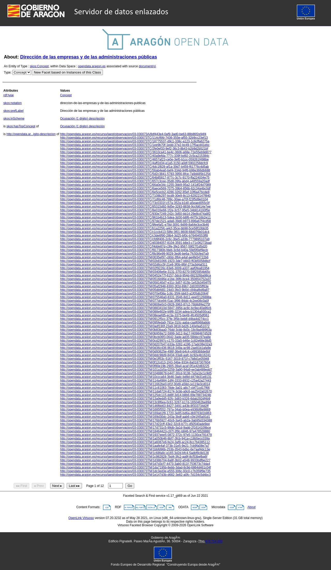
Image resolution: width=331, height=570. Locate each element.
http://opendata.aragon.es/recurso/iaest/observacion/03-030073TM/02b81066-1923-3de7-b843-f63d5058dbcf (135, 261)
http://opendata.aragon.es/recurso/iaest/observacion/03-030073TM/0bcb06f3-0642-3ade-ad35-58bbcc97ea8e (135, 337)
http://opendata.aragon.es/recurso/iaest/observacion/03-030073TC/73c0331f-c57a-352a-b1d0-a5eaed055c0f (134, 203)
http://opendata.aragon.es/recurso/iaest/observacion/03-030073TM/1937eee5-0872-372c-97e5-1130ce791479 (136, 435)
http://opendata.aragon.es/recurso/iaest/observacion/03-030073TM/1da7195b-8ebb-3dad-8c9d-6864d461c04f (135, 467)
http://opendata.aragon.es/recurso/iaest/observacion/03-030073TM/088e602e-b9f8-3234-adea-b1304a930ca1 (135, 311)
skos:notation (12, 103)
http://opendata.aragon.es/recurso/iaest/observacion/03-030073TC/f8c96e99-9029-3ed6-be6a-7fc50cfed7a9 (134, 253)
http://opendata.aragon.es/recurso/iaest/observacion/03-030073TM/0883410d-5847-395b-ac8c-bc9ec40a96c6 (135, 308)
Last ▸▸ (74, 486)
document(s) (147, 66)
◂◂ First (21, 486)
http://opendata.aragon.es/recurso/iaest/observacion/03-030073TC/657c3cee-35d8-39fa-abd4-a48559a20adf (134, 181)
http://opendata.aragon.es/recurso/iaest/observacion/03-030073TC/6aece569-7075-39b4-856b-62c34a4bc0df (135, 188)
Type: (7, 72)
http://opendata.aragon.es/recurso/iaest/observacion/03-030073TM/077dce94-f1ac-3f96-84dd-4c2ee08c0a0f (134, 301)
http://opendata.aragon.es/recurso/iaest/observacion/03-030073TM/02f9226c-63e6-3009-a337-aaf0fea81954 (134, 268)
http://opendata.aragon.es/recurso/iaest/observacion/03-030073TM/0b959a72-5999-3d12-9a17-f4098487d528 (135, 333)
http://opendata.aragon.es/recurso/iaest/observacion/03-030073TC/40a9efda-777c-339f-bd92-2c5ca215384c (134, 156)
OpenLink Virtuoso (81, 518)
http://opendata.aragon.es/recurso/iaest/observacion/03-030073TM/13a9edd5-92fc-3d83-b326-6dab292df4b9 (135, 398)
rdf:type (8, 95)
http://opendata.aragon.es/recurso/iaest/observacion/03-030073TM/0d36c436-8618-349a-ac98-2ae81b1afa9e (135, 348)
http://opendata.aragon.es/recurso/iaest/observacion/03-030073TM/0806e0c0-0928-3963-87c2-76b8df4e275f (135, 304)
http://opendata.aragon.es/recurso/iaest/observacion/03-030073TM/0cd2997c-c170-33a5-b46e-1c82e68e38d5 (135, 340)
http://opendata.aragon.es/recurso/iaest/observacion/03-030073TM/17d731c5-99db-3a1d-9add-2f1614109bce (135, 427)
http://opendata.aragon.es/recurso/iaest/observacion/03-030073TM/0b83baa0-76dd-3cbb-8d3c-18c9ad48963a (136, 330)
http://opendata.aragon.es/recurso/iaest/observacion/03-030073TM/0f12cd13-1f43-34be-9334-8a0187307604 (135, 362)
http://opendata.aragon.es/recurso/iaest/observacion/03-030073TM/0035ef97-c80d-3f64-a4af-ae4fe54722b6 (134, 257)
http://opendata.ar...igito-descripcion (31, 134)
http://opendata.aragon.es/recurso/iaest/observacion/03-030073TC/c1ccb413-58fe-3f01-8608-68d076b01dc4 (134, 232)
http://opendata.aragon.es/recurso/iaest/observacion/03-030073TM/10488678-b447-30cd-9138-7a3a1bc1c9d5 (136, 373)
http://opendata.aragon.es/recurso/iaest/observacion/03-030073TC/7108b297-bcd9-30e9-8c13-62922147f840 (135, 196)
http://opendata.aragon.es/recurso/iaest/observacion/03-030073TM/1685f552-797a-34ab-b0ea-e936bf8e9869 (135, 409)
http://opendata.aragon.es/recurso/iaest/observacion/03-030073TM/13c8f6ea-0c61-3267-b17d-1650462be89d (135, 402)
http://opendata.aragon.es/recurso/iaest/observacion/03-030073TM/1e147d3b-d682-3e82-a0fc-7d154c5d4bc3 (135, 475)
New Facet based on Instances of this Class (67, 72)
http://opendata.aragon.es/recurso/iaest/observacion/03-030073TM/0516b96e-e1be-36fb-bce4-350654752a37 (135, 279)
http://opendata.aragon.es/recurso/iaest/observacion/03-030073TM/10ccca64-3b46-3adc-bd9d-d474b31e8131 (135, 377)
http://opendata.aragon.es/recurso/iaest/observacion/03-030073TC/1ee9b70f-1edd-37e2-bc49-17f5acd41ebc (134, 145)
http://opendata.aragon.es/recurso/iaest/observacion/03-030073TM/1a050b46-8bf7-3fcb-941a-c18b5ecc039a (134, 438)
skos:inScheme (13, 118)
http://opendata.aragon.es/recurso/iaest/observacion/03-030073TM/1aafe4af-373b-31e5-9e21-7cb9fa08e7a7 (134, 446)
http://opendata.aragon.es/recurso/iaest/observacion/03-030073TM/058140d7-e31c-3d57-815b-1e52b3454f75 (135, 282)
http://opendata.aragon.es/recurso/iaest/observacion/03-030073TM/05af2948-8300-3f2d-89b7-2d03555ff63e (134, 286)
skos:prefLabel (13, 111)
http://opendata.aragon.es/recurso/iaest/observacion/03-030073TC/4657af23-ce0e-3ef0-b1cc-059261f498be (134, 159)
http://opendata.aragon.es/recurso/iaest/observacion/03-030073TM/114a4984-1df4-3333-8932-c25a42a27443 (135, 380)
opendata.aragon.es (92, 66)
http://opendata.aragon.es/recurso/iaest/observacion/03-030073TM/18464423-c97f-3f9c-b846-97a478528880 (135, 431)
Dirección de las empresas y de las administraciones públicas (88, 57)
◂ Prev (39, 486)
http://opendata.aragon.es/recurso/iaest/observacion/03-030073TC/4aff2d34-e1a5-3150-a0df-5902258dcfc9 (134, 163)
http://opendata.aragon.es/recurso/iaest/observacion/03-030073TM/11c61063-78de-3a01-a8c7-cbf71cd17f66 (134, 388)
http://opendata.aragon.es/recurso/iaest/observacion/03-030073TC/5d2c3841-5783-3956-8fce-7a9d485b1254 (135, 174)
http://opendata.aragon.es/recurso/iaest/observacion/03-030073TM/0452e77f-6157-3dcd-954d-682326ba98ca (135, 275)
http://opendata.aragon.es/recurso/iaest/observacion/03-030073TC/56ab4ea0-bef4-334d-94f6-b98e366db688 (135, 170)
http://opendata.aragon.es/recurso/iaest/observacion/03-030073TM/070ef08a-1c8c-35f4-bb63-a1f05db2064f (134, 293)
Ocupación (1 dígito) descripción (82, 118)
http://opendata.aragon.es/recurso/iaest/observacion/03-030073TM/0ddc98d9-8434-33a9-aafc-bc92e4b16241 (135, 355)
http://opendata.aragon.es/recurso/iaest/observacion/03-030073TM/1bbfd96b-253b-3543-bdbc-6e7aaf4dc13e (135, 449)
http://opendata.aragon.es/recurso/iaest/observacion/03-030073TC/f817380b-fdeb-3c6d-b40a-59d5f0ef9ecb (134, 250)
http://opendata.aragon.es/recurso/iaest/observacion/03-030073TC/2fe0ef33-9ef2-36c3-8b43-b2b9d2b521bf (134, 148)
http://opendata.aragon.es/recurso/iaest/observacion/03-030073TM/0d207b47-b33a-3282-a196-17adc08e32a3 (136, 344)
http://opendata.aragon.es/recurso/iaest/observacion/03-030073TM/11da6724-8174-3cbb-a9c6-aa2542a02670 (136, 391)
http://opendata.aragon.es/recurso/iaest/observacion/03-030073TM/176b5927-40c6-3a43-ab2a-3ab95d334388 (136, 420)
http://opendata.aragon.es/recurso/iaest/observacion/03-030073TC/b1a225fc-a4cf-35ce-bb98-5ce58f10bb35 (134, 228)
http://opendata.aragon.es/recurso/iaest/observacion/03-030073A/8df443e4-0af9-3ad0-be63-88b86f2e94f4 (133, 134)
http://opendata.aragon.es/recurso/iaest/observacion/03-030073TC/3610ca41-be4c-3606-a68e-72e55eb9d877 (135, 152)
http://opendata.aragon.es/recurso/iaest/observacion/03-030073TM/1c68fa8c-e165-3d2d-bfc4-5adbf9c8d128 (134, 453)
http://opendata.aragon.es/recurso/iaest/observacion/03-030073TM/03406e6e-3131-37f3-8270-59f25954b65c (135, 272)
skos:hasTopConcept (20, 126)
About (251, 507)
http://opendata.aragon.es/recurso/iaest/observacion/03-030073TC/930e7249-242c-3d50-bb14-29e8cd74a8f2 (135, 214)
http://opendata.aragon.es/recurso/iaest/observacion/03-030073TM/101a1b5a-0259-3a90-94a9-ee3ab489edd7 (136, 369)
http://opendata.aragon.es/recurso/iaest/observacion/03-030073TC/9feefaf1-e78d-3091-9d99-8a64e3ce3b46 (134, 224)
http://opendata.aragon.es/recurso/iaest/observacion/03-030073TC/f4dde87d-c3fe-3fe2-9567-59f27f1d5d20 (133, 246)
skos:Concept (39, 66)
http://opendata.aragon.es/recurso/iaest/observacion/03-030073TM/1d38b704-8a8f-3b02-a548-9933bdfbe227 (135, 460)
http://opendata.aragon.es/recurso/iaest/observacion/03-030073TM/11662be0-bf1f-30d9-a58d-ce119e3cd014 (135, 384)
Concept (66, 95)
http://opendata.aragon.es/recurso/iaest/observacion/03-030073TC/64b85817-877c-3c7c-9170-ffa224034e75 (134, 177)
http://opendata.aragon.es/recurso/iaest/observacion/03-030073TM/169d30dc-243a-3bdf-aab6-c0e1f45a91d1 (135, 417)
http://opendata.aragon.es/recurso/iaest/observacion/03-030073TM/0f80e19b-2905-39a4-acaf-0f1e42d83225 (134, 366)
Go (129, 486)
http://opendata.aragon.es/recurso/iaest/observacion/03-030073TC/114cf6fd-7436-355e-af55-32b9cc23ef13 (134, 138)
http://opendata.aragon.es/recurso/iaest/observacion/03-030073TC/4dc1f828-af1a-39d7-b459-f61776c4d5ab (134, 167)
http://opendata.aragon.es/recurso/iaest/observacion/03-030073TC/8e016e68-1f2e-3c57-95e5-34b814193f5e (135, 210)
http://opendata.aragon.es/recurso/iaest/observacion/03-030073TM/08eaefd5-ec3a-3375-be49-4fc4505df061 (134, 315)
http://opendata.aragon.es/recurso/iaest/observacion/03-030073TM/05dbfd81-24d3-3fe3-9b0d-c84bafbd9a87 (134, 290)
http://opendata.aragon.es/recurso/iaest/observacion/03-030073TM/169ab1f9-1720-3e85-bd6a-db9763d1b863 (135, 413)
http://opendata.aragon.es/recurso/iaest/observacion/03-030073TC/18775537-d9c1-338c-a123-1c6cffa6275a (134, 141)
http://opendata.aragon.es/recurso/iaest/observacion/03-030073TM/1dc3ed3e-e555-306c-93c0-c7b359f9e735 (135, 471)
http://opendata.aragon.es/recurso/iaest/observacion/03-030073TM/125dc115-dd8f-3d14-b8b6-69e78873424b (135, 395)
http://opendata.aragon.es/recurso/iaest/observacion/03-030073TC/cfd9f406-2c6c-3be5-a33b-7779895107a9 (134, 239)
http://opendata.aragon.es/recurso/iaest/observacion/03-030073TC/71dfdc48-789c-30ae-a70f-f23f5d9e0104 (134, 199)
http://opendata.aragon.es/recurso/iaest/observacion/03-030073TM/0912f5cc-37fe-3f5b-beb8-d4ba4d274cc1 (134, 319)
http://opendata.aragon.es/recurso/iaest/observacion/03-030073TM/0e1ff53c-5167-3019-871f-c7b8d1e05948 (134, 359)
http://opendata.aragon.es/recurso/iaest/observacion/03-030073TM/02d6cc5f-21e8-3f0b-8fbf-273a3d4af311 (133, 264)
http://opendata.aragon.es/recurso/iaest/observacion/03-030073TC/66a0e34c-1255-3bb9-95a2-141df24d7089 (135, 185)
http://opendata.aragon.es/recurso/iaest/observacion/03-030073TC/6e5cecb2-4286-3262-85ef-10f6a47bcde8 (134, 192)
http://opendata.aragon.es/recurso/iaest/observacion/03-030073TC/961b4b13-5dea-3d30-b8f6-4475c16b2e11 (135, 217)
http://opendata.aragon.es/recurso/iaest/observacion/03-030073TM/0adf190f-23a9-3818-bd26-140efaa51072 (134, 326)
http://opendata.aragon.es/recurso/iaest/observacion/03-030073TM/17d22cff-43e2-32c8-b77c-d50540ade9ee (135, 424)
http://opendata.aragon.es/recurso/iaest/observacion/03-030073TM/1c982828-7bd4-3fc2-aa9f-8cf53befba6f (133, 456)
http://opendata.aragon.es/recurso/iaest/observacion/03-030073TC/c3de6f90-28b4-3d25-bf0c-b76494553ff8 (134, 235)
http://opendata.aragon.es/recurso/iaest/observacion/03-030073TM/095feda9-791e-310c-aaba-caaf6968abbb (135, 322)
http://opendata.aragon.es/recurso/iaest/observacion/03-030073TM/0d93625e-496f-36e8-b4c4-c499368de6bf (135, 351)
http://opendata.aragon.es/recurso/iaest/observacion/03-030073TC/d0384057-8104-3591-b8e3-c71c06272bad (135, 243)
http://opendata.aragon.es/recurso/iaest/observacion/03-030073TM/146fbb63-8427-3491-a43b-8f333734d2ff (134, 406)
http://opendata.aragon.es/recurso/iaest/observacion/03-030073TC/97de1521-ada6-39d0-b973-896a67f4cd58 (135, 221)
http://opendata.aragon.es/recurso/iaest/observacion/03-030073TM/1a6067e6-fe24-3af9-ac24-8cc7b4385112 (135, 442)
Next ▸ (57, 486)
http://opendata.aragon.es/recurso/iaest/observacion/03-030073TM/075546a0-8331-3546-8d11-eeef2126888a (135, 297)
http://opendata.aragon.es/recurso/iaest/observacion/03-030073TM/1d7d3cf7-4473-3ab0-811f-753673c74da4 (135, 464)
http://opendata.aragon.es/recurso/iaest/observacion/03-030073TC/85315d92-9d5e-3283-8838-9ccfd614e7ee (135, 206)
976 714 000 (214, 541)
